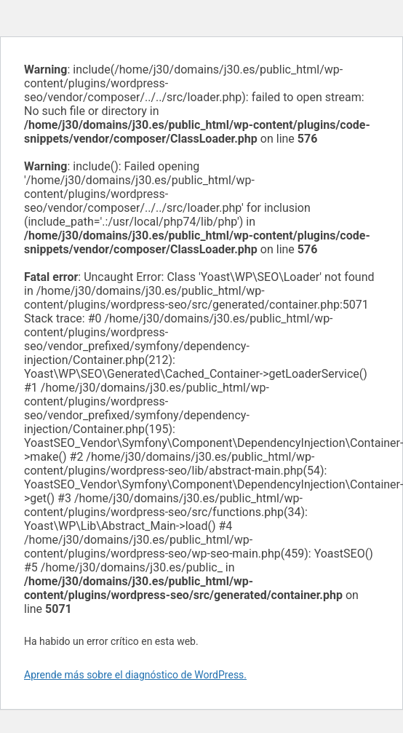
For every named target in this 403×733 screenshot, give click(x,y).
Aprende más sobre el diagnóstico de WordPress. (135, 675)
